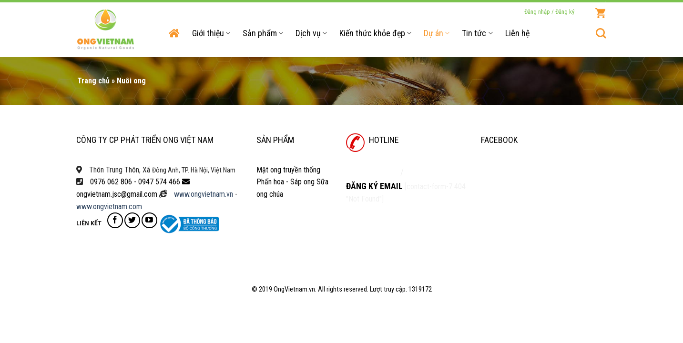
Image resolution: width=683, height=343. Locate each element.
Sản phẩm (263, 33)
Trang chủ (93, 80)
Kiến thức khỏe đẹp (375, 33)
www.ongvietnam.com (109, 206)
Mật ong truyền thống (288, 169)
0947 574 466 (159, 181)
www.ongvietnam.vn (203, 194)
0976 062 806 (111, 181)
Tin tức (477, 33)
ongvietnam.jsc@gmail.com (116, 194)
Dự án (436, 33)
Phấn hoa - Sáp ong (285, 181)
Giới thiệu (211, 33)
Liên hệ (517, 33)
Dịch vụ (311, 33)
